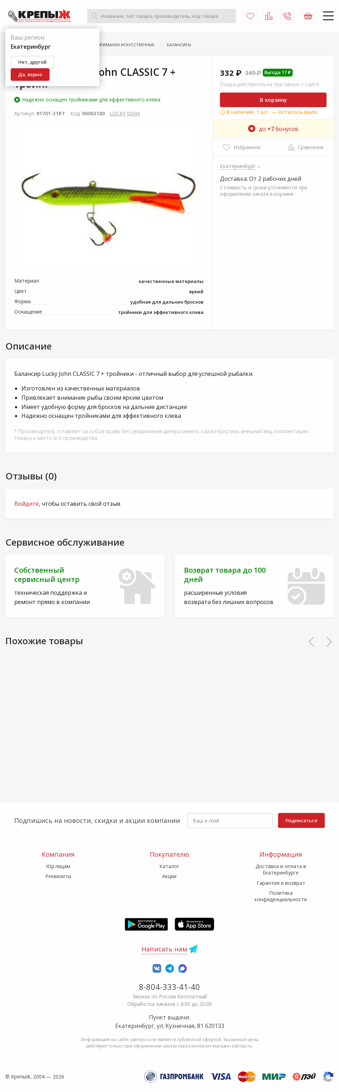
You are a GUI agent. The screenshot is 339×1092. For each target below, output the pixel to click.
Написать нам (164, 949)
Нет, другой (32, 62)
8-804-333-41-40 (169, 986)
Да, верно (30, 74)
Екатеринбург (238, 165)
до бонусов (273, 129)
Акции (169, 876)
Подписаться (301, 820)
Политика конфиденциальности (281, 896)
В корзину (273, 99)
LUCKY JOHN (125, 113)
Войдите (26, 504)
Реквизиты (58, 876)
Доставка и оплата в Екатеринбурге (281, 869)
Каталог (169, 866)
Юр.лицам (58, 866)
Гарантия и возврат (281, 883)
